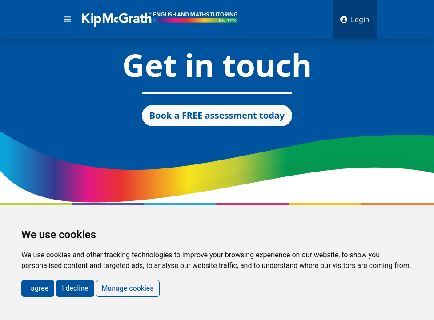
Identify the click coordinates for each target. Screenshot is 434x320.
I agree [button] (37, 288)
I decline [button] (75, 288)
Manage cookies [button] (128, 288)
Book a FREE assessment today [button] (217, 115)
